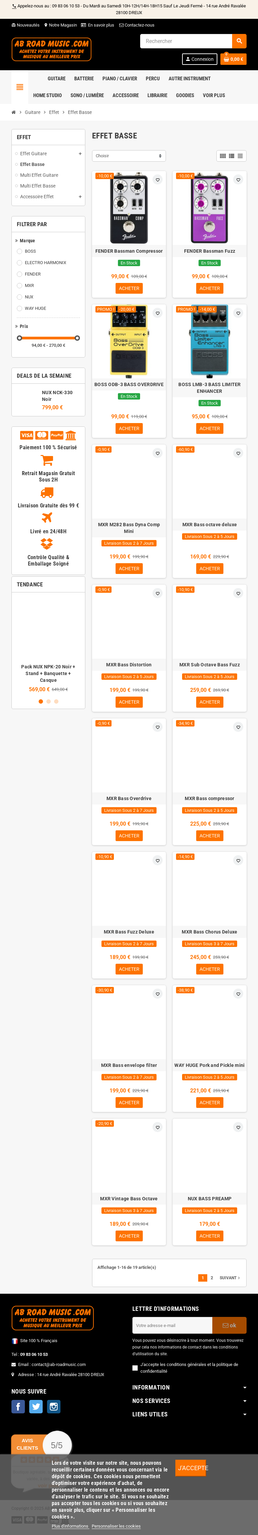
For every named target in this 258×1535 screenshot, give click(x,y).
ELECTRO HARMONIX (45, 262)
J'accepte (192, 1467)
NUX (29, 296)
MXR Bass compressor (209, 800)
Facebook (18, 1411)
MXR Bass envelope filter (129, 1069)
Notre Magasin (60, 25)
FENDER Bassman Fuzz (209, 251)
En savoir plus (101, 25)
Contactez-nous (136, 25)
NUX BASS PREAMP (209, 1203)
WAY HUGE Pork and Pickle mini (209, 1069)
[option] (48, 645)
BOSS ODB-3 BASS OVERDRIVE (129, 385)
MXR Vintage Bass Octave (129, 1203)
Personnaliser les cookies (116, 1526)
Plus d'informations (70, 1526)
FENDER (33, 274)
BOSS (30, 251)
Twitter (36, 1411)
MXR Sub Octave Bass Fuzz (209, 666)
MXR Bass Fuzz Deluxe (129, 935)
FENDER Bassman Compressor (129, 251)
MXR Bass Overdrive (129, 800)
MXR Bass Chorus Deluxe (209, 935)
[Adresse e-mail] (172, 1330)
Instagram (53, 1411)
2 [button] (48, 701)
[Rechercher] (193, 41)
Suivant (230, 1283)
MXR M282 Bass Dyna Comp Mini (129, 529)
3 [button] (56, 701)
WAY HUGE (35, 308)
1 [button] (41, 701)
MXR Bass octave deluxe (209, 526)
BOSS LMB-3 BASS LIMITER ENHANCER (209, 388)
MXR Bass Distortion (129, 666)
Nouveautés (25, 25)
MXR (29, 285)
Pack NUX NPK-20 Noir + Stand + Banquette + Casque (48, 673)
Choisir (102, 155)
